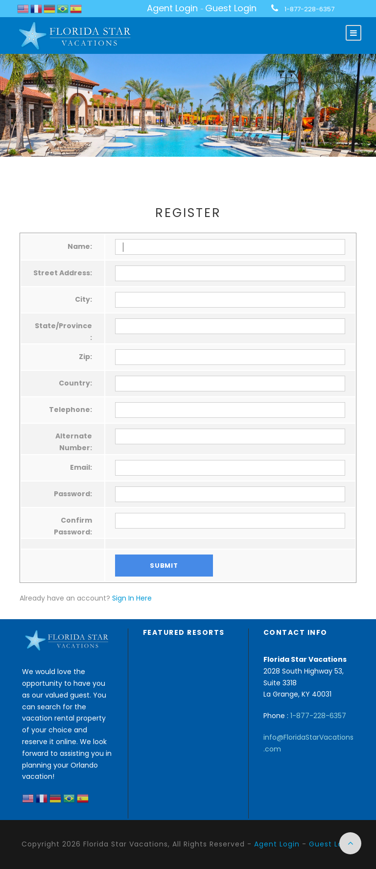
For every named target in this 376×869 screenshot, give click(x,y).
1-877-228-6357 (309, 9)
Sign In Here (132, 598)
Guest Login (231, 8)
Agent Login (172, 8)
